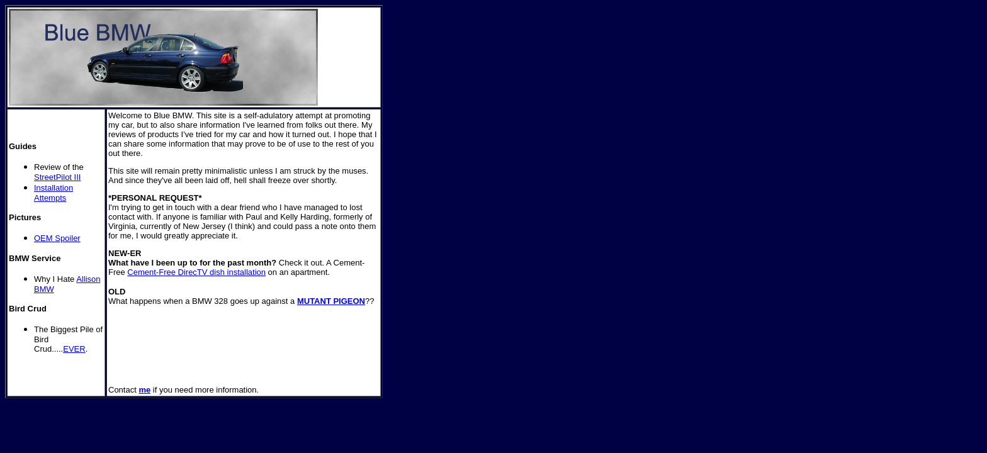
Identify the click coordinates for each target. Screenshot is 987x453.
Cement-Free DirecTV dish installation (196, 272)
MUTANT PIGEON (331, 301)
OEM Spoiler (57, 238)
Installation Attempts (53, 193)
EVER (74, 349)
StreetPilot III (57, 177)
